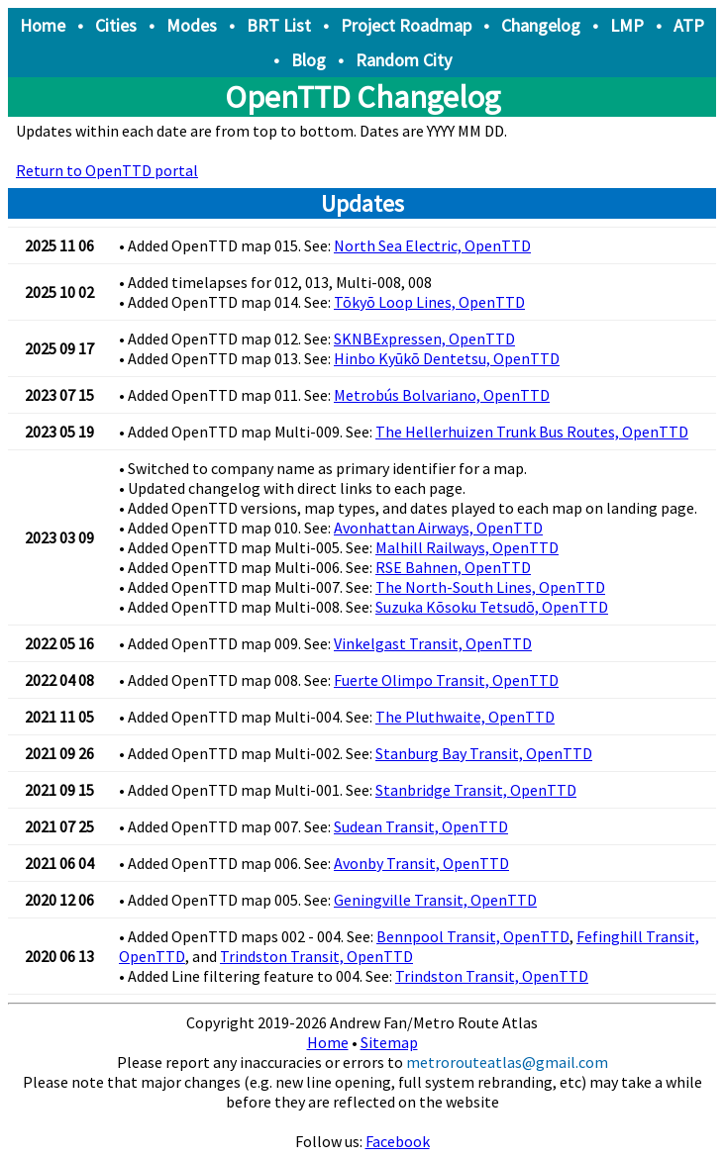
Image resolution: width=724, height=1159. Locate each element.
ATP (688, 25)
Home (42, 25)
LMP (627, 25)
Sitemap (389, 1042)
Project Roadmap (406, 25)
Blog (308, 59)
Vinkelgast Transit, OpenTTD (433, 643)
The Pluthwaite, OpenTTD (465, 716)
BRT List (279, 25)
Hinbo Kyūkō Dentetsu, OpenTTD (447, 358)
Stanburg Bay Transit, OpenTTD (483, 753)
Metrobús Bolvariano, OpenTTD (442, 395)
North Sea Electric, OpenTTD (432, 245)
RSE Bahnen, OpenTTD (453, 567)
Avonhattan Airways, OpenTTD (438, 527)
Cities (116, 25)
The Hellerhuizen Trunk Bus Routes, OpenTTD (531, 431)
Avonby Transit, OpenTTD (421, 863)
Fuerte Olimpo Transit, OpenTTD (446, 680)
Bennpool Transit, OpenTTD (472, 936)
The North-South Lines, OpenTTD (490, 587)
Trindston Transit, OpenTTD (316, 956)
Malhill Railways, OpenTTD (467, 547)
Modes (191, 25)
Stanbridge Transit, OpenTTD (475, 790)
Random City (404, 59)
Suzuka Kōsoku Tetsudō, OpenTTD (491, 607)
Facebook (397, 1141)
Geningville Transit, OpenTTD (435, 900)
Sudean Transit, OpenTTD (421, 826)
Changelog (540, 25)
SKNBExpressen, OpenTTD (424, 338)
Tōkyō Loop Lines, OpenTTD (429, 302)
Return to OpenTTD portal (107, 170)
